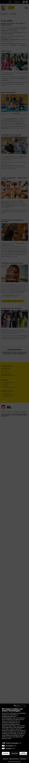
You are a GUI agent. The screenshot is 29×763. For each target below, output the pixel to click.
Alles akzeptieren (23, 753)
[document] (14, 724)
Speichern (14, 753)
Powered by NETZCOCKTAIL (14, 761)
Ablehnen (6, 753)
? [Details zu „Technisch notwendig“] (20, 743)
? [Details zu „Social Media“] (15, 745)
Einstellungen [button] (23, 758)
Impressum (5, 758)
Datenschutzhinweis (14, 758)
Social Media (9, 745)
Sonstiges (8, 748)
